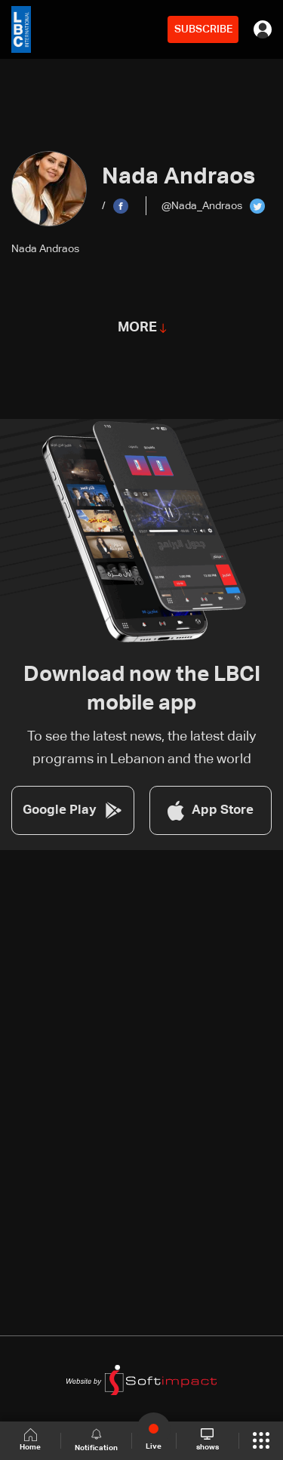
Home (30, 1440)
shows (207, 1439)
